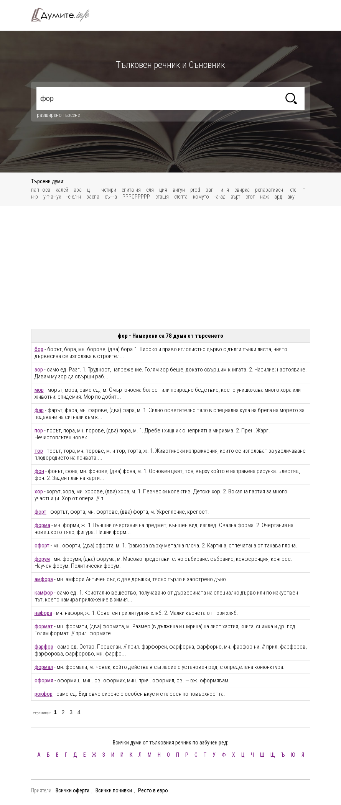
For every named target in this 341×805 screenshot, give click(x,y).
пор (39, 430)
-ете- (293, 190)
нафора (43, 613)
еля (150, 190)
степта (181, 197)
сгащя (162, 197)
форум (42, 558)
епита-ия (131, 190)
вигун (179, 190)
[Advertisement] (170, 267)
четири (108, 190)
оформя (44, 680)
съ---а (111, 197)
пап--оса (40, 190)
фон (39, 471)
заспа (92, 197)
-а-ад (219, 197)
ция (163, 190)
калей (62, 190)
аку (291, 197)
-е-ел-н (73, 197)
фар (39, 410)
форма (42, 525)
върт (235, 197)
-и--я (224, 190)
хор (39, 491)
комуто (201, 197)
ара (78, 190)
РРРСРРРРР (136, 197)
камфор (44, 592)
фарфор (44, 646)
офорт (42, 545)
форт (40, 511)
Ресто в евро (153, 790)
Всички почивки (114, 790)
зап (210, 190)
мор (39, 389)
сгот (250, 197)
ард (278, 197)
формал (44, 667)
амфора (44, 579)
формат (44, 626)
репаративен (269, 190)
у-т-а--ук (52, 197)
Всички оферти (72, 790)
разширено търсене (58, 115)
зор (39, 369)
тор (39, 450)
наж (264, 197)
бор (39, 349)
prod (195, 190)
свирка (242, 190)
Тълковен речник (65, 14)
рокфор (44, 693)
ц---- (91, 190)
